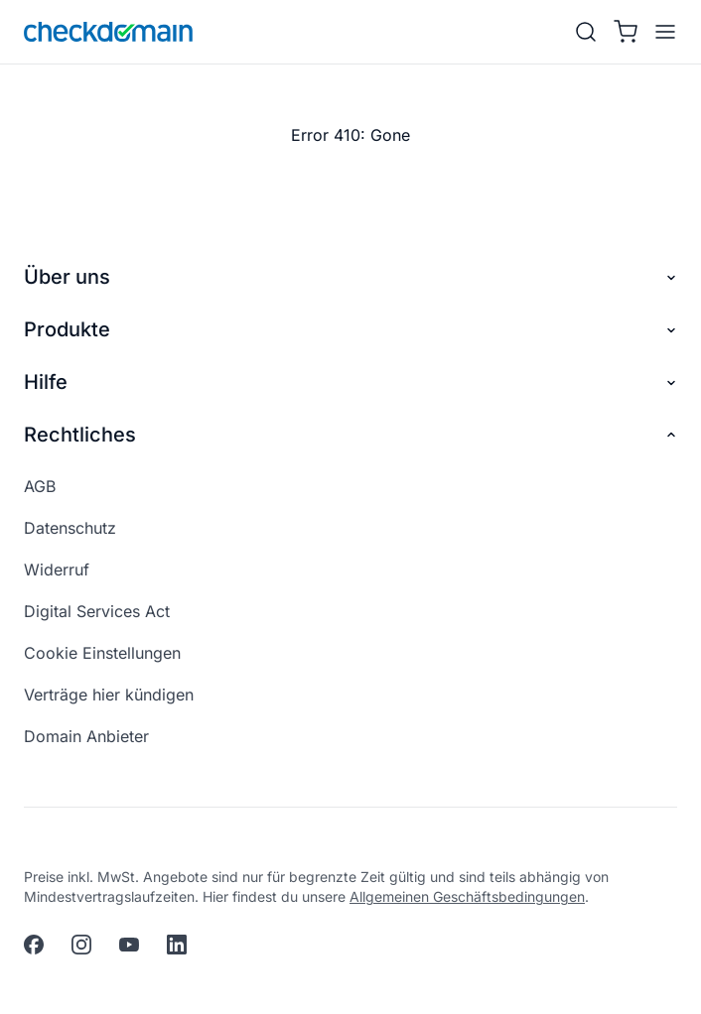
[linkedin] (177, 944)
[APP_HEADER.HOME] (108, 31)
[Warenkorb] (625, 31)
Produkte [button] (350, 329)
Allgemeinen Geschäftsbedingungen (467, 896)
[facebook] (34, 944)
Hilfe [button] (350, 382)
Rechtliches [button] (350, 435)
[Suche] (586, 31)
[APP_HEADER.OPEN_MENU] (661, 31)
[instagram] (81, 944)
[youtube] (129, 944)
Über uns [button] (350, 277)
